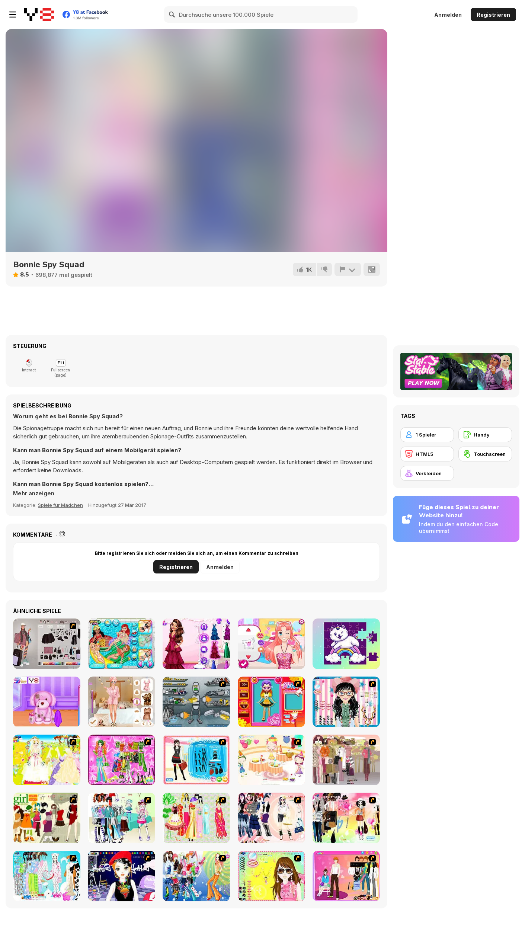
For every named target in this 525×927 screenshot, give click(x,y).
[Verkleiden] (427, 473)
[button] (34, 493)
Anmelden (448, 15)
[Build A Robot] (196, 702)
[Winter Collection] (121, 818)
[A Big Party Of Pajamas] (46, 876)
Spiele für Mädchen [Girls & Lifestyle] (60, 505)
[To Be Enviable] (271, 876)
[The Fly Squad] (46, 643)
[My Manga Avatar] (271, 643)
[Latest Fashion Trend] (196, 876)
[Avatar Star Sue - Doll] (271, 702)
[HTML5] (427, 454)
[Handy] (485, 434)
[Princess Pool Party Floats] (121, 643)
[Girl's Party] (271, 760)
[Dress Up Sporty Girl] (271, 818)
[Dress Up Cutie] (346, 702)
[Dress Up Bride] (46, 760)
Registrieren (493, 15)
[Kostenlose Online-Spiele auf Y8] (39, 14)
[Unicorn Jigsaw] (346, 643)
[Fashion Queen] (196, 760)
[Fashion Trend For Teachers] (346, 760)
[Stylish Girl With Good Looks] (121, 876)
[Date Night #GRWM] (121, 702)
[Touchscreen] (485, 454)
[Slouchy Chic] (346, 818)
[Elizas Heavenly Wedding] (196, 643)
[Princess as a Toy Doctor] (46, 702)
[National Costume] (196, 818)
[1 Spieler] (427, 434)
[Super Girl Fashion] (46, 818)
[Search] (172, 14)
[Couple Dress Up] (346, 876)
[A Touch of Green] (121, 760)
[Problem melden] (347, 269)
